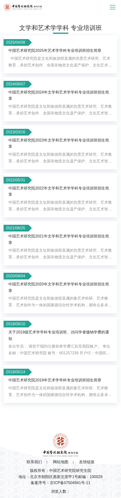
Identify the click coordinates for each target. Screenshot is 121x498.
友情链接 (86, 462)
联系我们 (34, 462)
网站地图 (60, 462)
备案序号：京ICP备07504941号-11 (60, 483)
